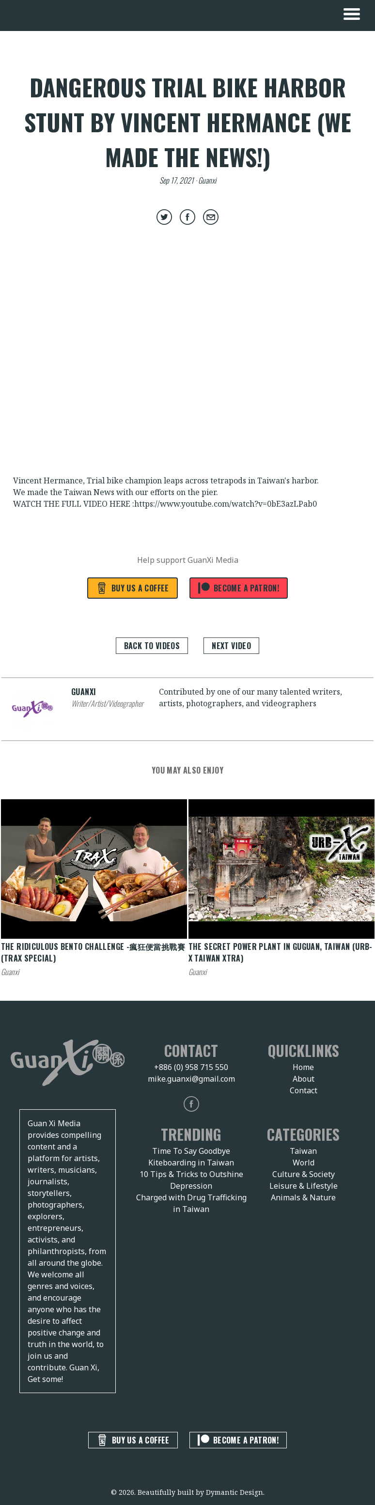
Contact (303, 1090)
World (303, 1162)
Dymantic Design (234, 1492)
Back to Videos (152, 646)
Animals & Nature (303, 1197)
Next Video (231, 646)
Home (303, 1067)
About (303, 1078)
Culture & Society (303, 1174)
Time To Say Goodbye (191, 1151)
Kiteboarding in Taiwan (191, 1162)
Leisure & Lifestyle (303, 1185)
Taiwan (303, 1151)
